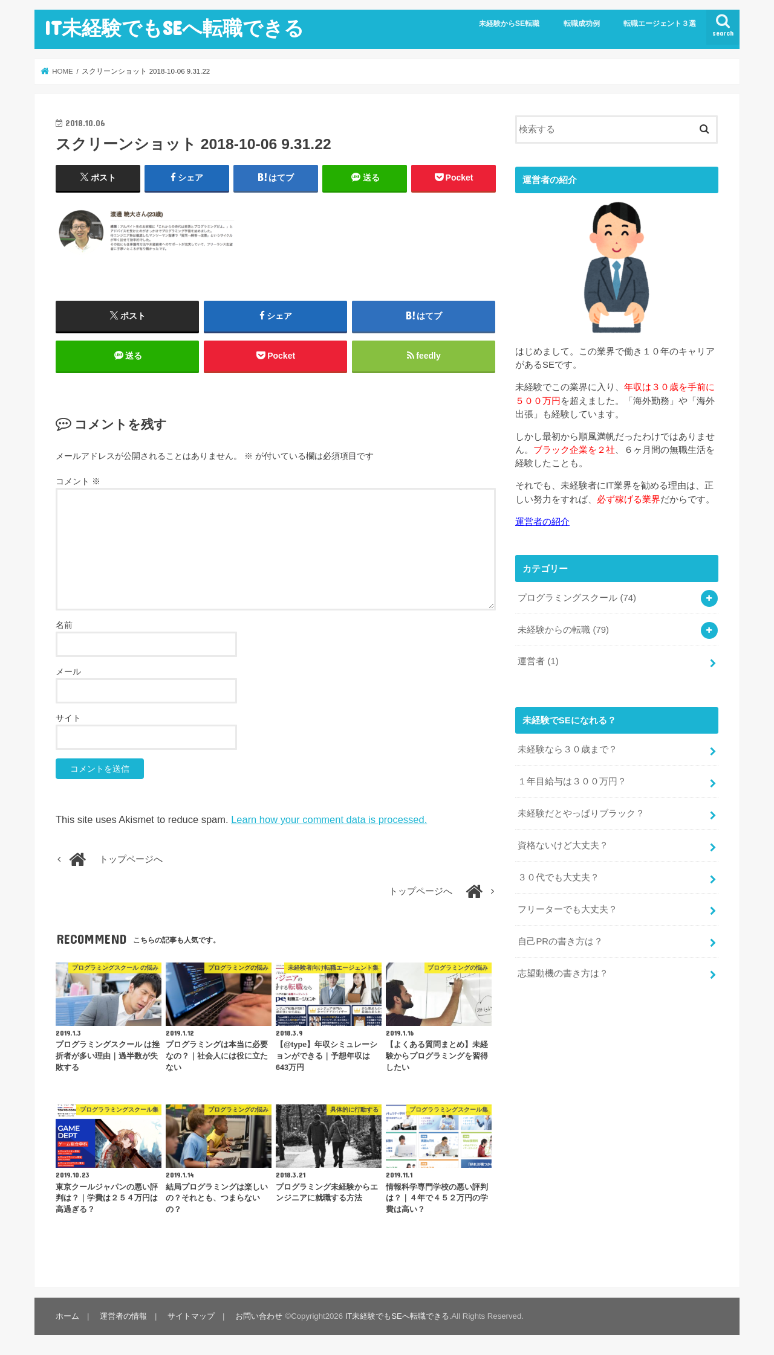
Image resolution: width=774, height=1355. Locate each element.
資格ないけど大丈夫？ (563, 845)
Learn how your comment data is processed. (329, 819)
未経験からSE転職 (509, 23)
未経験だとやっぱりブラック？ (581, 813)
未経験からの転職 (563, 630)
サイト (68, 718)
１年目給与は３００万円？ (572, 781)
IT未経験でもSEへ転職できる (174, 27)
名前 (64, 625)
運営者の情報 (123, 1316)
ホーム (67, 1316)
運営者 (538, 661)
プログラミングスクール (577, 598)
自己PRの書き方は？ (560, 941)
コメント (78, 481)
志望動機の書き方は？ (563, 973)
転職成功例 (582, 23)
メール (68, 671)
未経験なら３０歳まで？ (567, 749)
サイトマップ (191, 1316)
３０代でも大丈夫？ (558, 877)
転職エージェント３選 (659, 23)
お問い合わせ (258, 1316)
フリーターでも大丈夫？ (567, 909)
